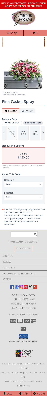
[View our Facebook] (12, 288)
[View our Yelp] (35, 288)
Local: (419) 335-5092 (23, 308)
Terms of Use (23, 386)
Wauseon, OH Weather (12, 372)
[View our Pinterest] (26, 288)
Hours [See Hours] (39, 393)
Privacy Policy (12, 381)
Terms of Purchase (31, 381)
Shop (12, 33)
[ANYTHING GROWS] (23, 26)
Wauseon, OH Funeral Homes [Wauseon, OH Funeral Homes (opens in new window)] (16, 364)
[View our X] (30, 288)
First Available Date (33, 123)
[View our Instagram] (21, 288)
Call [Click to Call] (8, 393)
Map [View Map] (23, 393)
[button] (23, 336)
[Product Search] (24, 234)
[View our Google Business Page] (17, 288)
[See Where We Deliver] (23, 249)
